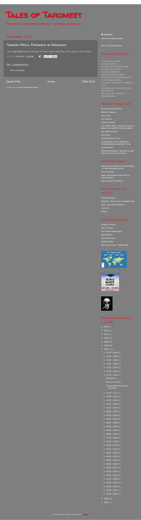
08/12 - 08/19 (112, 430)
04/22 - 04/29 (112, 483)
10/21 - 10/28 (112, 400)
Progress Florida (108, 224)
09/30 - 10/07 (112, 411)
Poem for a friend (113, 382)
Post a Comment (17, 70)
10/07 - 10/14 (112, 408)
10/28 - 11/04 (112, 396)
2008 (106, 345)
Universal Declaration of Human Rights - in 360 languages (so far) (117, 167)
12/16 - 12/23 (112, 360)
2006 (106, 499)
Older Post (88, 81)
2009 (106, 342)
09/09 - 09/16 (112, 419)
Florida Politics (107, 241)
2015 (106, 327)
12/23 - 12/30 (112, 356)
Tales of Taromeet (44, 15)
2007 (106, 349)
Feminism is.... (112, 378)
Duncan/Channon (108, 112)
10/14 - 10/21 (112, 404)
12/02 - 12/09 (112, 364)
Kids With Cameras (109, 131)
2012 (106, 330)
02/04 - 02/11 (112, 490)
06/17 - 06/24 (112, 453)
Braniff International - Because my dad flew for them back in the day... (117, 152)
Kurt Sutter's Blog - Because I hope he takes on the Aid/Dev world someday (117, 127)
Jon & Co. (105, 208)
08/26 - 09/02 (112, 426)
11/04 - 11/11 (112, 393)
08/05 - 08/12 (112, 434)
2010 (106, 338)
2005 (106, 502)
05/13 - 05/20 (112, 471)
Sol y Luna (105, 115)
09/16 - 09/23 (112, 415)
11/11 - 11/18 (112, 375)
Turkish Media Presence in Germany (36, 44)
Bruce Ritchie (107, 235)
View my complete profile (111, 38)
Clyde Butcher (107, 147)
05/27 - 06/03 (112, 464)
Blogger (85, 514)
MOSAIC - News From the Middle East (117, 201)
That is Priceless (108, 122)
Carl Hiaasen (106, 119)
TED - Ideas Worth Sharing (112, 205)
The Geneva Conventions (112, 181)
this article (18, 51)
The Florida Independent (111, 231)
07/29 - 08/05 (112, 438)
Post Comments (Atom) (28, 87)
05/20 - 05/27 (112, 468)
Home (51, 81)
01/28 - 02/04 (112, 494)
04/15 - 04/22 (112, 486)
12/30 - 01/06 (112, 352)
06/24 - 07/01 (112, 449)
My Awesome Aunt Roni (111, 109)
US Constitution (108, 172)
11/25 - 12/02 (112, 367)
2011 (106, 334)
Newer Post (13, 81)
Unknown (108, 34)
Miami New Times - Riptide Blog (114, 245)
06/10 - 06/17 (112, 456)
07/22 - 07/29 (112, 441)
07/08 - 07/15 (112, 445)
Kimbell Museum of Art (110, 138)
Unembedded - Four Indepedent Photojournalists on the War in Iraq (116, 143)
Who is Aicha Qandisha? (111, 46)
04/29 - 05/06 (112, 479)
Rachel (104, 211)
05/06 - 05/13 (112, 475)
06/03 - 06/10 (112, 460)
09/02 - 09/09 (112, 423)
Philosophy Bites (108, 198)
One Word (105, 135)
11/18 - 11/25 (112, 371)
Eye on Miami (107, 228)
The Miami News (108, 238)
